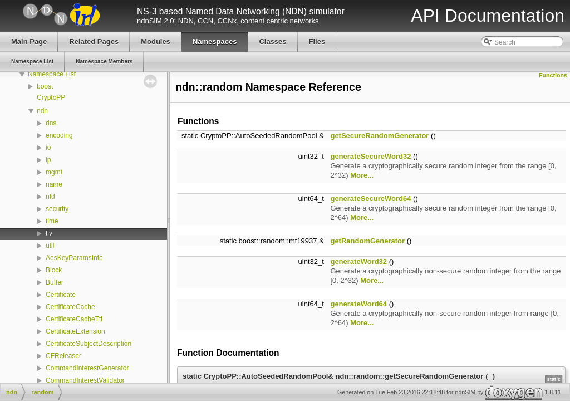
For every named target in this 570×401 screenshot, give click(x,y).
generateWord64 (358, 304)
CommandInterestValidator (85, 380)
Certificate (61, 295)
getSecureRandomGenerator (379, 135)
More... (362, 175)
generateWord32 (358, 261)
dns (51, 123)
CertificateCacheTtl (74, 319)
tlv (49, 233)
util (50, 246)
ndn (42, 111)
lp (48, 160)
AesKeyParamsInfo (74, 258)
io (48, 147)
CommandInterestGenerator (87, 368)
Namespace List (52, 74)
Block (54, 270)
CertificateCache (70, 307)
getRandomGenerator (367, 241)
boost (45, 86)
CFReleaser (63, 356)
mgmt (54, 172)
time (52, 221)
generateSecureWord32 (370, 156)
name (54, 184)
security (57, 209)
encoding (59, 135)
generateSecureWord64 (370, 198)
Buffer (54, 282)
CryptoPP (51, 97)
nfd (50, 196)
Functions (553, 75)
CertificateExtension (75, 331)
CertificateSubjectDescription (88, 344)
